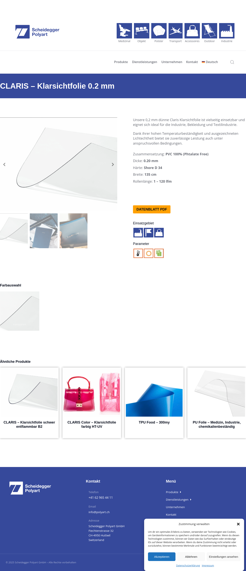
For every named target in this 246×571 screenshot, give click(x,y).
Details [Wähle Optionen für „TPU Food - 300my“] (154, 431)
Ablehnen (191, 556)
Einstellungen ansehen (223, 556)
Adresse (94, 520)
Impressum (208, 565)
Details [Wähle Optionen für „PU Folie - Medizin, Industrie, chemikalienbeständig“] (216, 435)
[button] (238, 524)
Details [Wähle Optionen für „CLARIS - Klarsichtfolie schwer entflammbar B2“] (29, 435)
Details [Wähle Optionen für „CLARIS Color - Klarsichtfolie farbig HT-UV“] (92, 435)
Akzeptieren (161, 556)
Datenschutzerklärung (188, 565)
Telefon (94, 492)
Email (92, 506)
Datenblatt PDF (151, 209)
